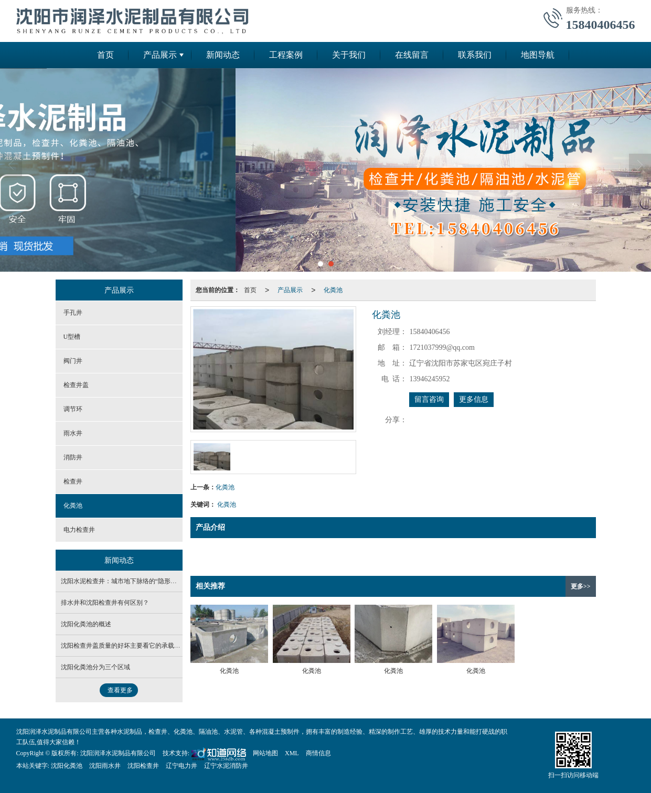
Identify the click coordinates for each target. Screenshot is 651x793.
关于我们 (349, 54)
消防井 (72, 457)
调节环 (72, 409)
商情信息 (318, 753)
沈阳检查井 (143, 765)
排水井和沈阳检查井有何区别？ (105, 602)
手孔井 (72, 312)
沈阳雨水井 (105, 765)
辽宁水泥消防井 (226, 765)
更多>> (581, 586)
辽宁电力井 (181, 765)
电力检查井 (79, 529)
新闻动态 (223, 54)
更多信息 (473, 399)
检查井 (72, 481)
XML (292, 753)
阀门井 (72, 361)
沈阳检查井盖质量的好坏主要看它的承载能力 (124, 645)
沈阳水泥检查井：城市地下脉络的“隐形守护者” (127, 581)
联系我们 (475, 54)
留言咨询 (429, 399)
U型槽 (72, 336)
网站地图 (265, 753)
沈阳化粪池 (66, 765)
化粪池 (333, 290)
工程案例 (286, 54)
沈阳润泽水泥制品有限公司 (118, 753)
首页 (105, 54)
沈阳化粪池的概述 (86, 624)
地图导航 (537, 54)
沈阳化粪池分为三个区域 (95, 667)
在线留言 (412, 54)
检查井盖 (76, 385)
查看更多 (120, 690)
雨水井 (72, 433)
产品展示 (160, 54)
